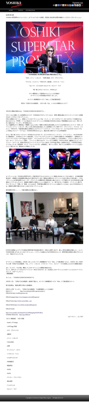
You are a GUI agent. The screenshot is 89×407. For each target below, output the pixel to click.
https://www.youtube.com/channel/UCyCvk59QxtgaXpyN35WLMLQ (24, 312)
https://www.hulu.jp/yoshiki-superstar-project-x (32, 291)
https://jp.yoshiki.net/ (24, 314)
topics (20, 10)
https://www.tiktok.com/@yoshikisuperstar (25, 305)
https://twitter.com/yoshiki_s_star (23, 301)
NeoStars (35, 398)
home (11, 10)
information (30, 10)
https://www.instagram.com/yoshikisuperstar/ (27, 297)
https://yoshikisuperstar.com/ (20, 293)
